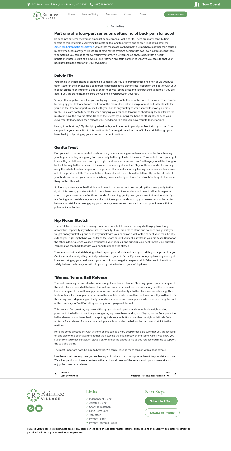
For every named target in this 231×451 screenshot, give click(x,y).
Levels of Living (90, 14)
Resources (111, 14)
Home (71, 14)
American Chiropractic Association (74, 47)
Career (143, 14)
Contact (128, 14)
